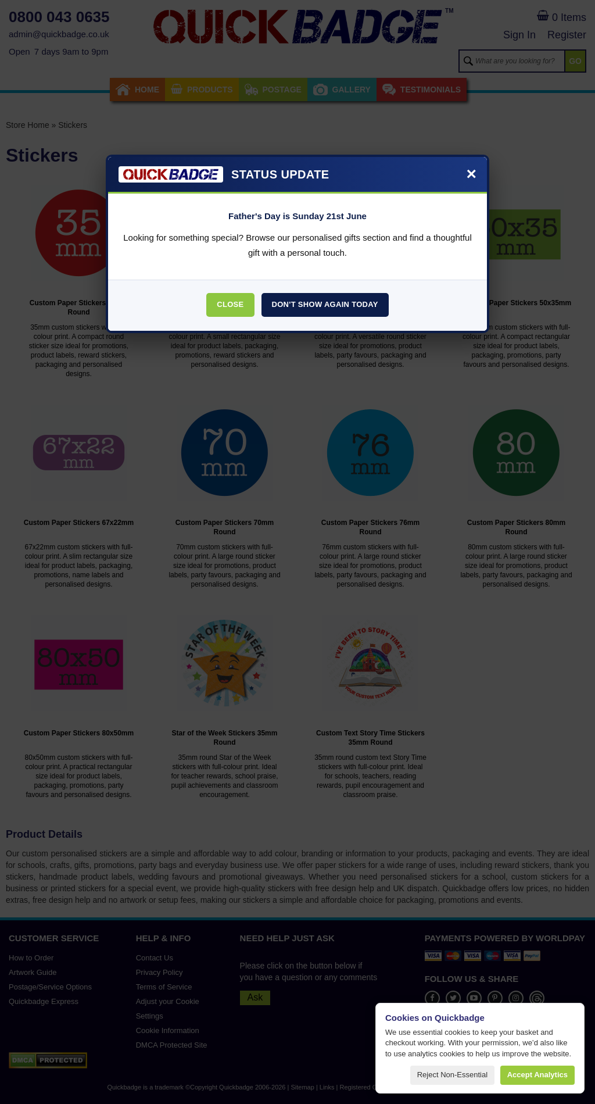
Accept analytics (537, 1074)
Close (230, 304)
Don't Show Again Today (325, 304)
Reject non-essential (452, 1074)
